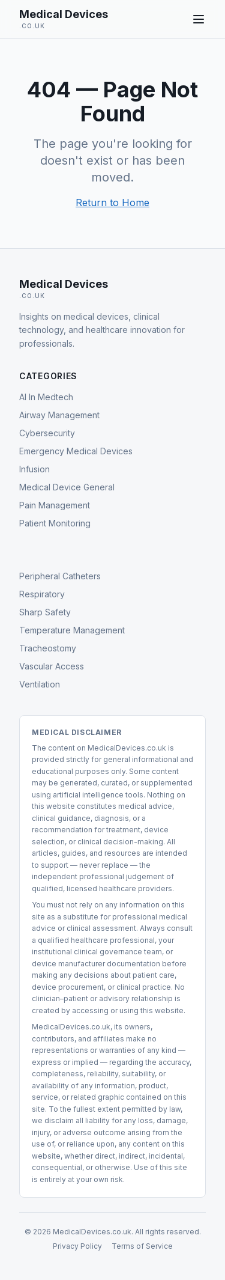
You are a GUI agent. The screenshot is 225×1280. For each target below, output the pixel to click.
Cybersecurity (47, 433)
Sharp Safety (45, 612)
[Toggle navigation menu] (198, 19)
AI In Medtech (46, 397)
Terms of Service (142, 1246)
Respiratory (42, 594)
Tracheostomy (47, 648)
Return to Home (112, 203)
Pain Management (54, 505)
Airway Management (59, 415)
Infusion (34, 469)
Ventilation (39, 684)
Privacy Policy (77, 1246)
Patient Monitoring (55, 523)
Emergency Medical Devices (76, 451)
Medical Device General (67, 487)
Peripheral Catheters (60, 576)
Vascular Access (51, 666)
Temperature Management (72, 630)
